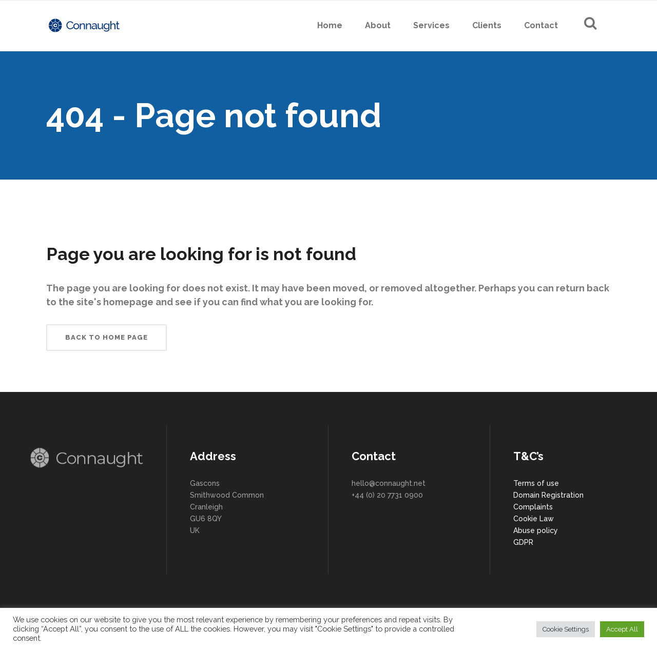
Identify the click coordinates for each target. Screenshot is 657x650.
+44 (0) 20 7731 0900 (387, 495)
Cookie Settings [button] (566, 629)
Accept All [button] (622, 629)
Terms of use (536, 483)
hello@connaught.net (389, 483)
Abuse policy (535, 530)
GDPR (523, 542)
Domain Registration (548, 495)
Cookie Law (533, 519)
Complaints (533, 507)
